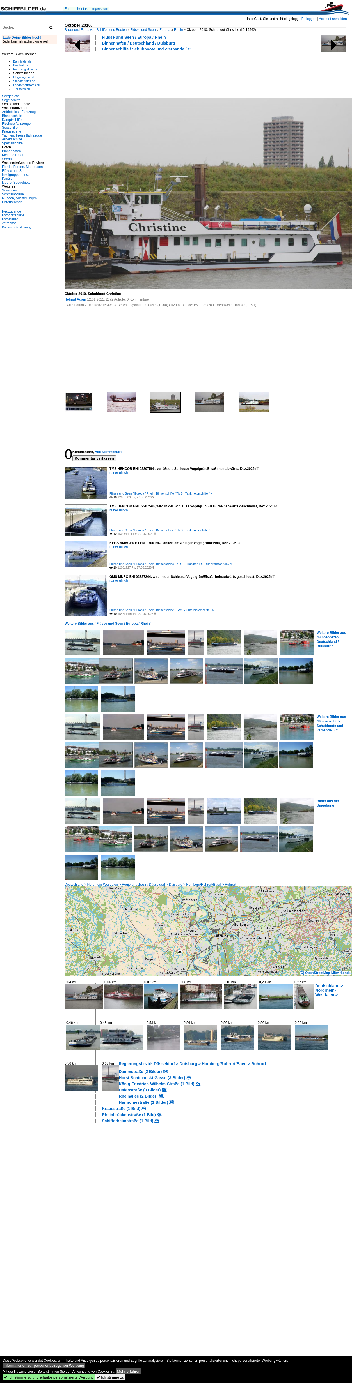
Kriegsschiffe (11, 131)
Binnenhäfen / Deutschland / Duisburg (138, 43)
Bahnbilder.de (22, 61)
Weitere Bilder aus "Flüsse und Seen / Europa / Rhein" (108, 623)
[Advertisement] (167, 74)
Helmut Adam (75, 299)
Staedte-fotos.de (24, 81)
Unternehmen (12, 202)
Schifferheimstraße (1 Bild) (127, 1121)
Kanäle (7, 179)
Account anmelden (333, 19)
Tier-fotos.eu (21, 89)
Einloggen (308, 19)
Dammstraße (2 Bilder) (140, 1071)
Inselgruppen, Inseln (17, 175)
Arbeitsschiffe (12, 139)
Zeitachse (9, 223)
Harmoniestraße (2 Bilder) (143, 1102)
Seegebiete (10, 96)
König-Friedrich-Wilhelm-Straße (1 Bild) (156, 1084)
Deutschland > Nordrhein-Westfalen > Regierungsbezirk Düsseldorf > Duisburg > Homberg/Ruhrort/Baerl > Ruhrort (150, 884)
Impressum (99, 9)
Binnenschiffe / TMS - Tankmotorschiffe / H (184, 493)
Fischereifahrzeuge (16, 124)
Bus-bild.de (20, 65)
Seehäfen (9, 159)
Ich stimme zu (110, 1377)
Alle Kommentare (108, 452)
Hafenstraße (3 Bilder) (140, 1090)
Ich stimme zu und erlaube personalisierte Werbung (49, 1377)
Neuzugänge (11, 211)
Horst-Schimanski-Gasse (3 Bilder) (152, 1077)
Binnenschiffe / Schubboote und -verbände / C (146, 49)
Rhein (178, 30)
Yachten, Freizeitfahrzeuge (22, 135)
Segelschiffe (11, 100)
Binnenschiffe (12, 116)
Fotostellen (10, 219)
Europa (164, 30)
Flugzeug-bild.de (24, 77)
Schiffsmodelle (13, 194)
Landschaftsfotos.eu (26, 85)
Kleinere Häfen (13, 155)
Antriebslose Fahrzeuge (20, 112)
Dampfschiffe (12, 120)
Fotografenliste (13, 215)
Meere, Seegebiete (16, 182)
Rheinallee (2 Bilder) (138, 1096)
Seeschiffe (10, 128)
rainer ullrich (118, 473)
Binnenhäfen (11, 151)
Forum (69, 9)
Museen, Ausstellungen (19, 198)
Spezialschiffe (12, 143)
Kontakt (83, 9)
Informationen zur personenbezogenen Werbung (44, 1365)
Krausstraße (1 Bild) (121, 1108)
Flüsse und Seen (143, 30)
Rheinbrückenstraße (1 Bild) (129, 1114)
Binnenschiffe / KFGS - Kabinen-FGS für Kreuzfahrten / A (194, 563)
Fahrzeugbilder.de (25, 69)
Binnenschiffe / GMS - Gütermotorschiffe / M (185, 610)
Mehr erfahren (129, 1371)
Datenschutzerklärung (16, 227)
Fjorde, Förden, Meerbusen (22, 167)
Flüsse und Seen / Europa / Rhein (134, 37)
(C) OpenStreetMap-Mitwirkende (325, 973)
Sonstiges (9, 190)
